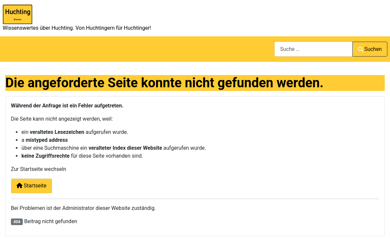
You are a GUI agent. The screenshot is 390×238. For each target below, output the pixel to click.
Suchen (370, 49)
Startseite (31, 185)
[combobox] (314, 49)
